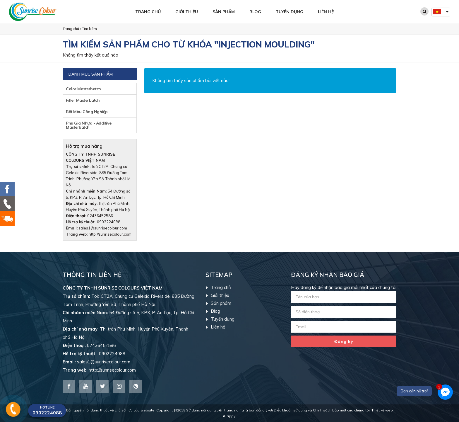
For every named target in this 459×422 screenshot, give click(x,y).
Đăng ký (343, 341)
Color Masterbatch (83, 88)
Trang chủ (148, 11)
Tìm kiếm (89, 28)
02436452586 (100, 215)
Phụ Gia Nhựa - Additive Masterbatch (89, 125)
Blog (255, 11)
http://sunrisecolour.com (110, 234)
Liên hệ (326, 11)
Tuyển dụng (289, 11)
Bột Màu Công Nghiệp (87, 111)
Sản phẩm (224, 11)
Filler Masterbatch (83, 100)
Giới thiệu (186, 11)
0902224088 (93, 221)
